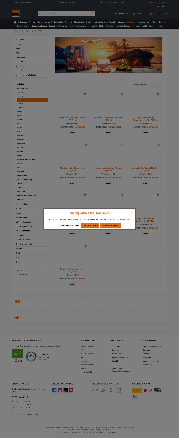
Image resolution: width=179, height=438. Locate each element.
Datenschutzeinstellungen (69, 225)
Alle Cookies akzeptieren (110, 225)
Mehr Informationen (123, 219)
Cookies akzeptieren (90, 225)
